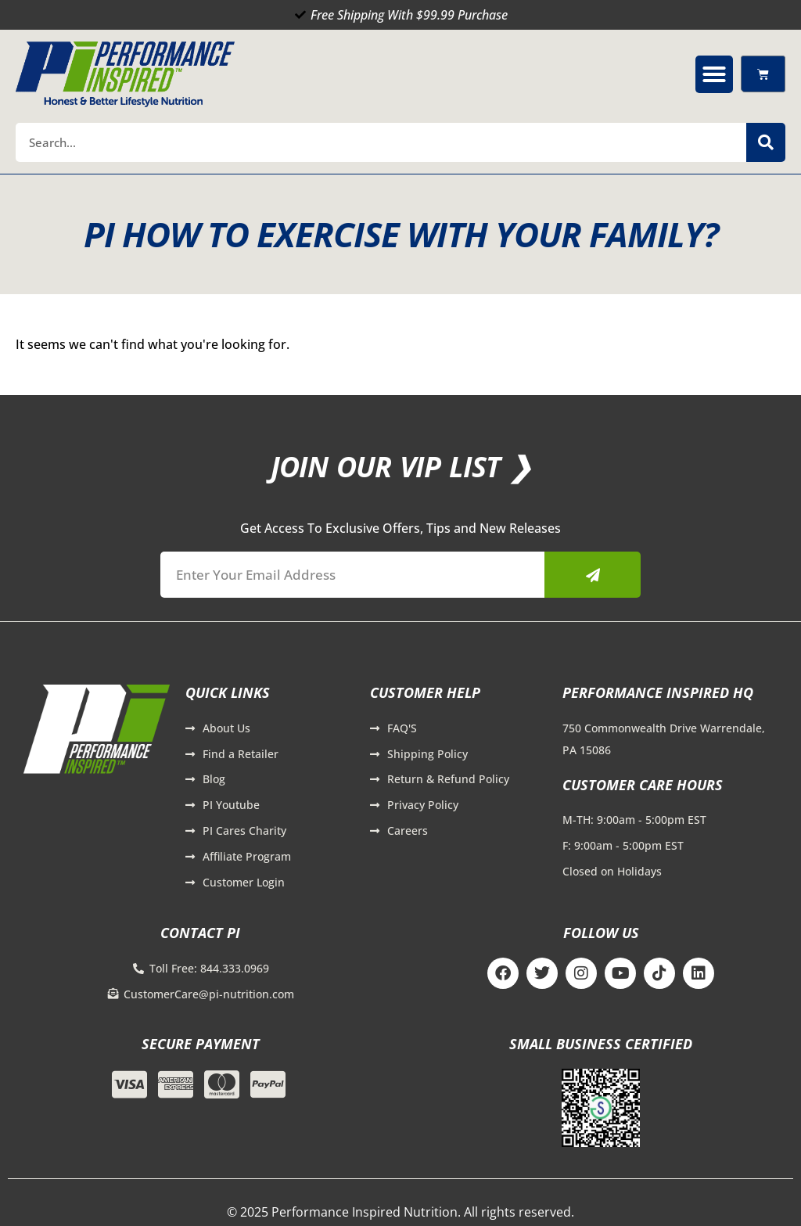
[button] (714, 74)
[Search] (765, 142)
